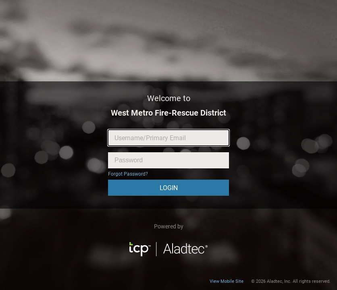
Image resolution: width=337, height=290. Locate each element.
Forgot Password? (128, 174)
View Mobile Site (226, 281)
